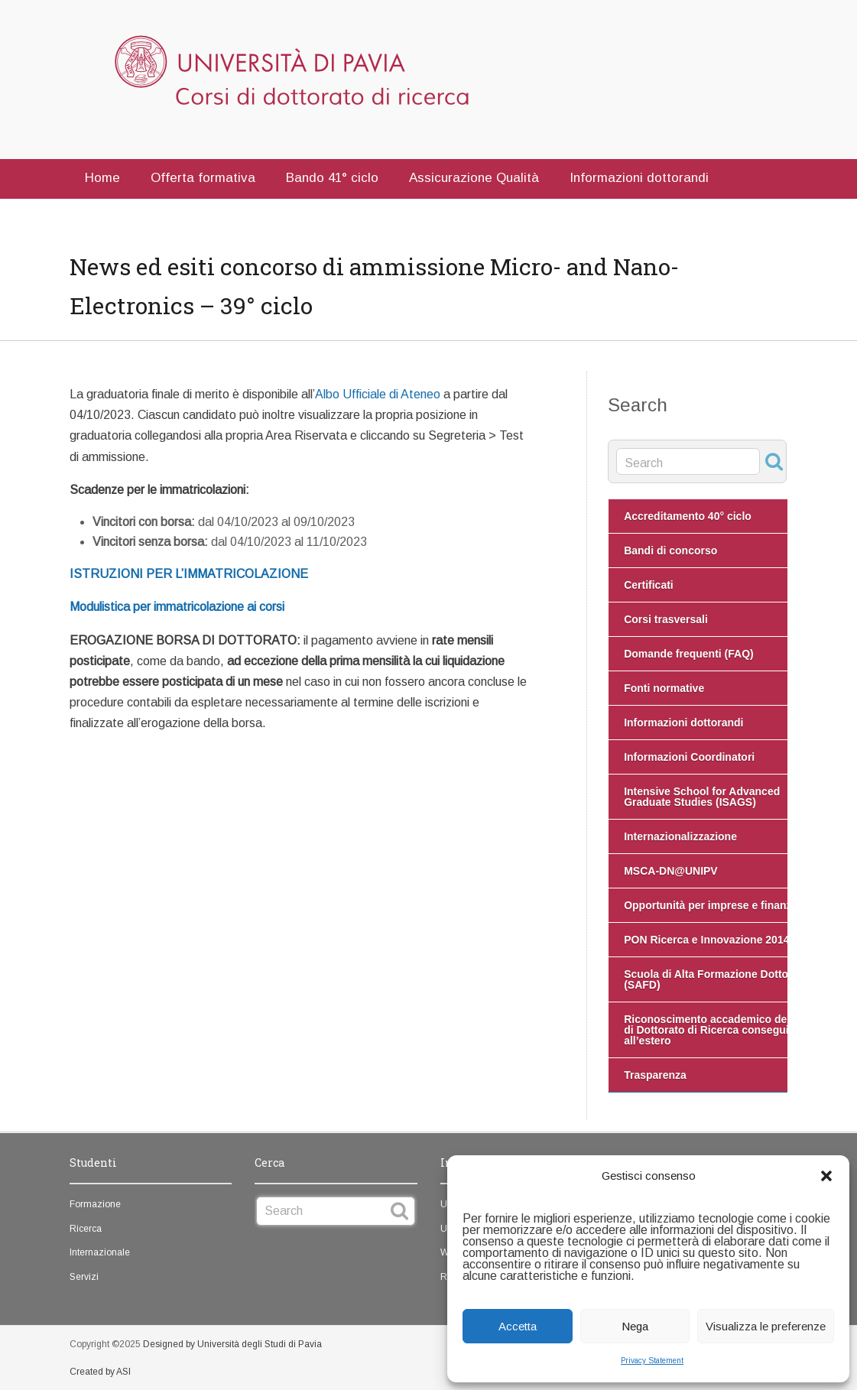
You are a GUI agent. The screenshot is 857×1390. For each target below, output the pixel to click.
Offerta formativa (203, 178)
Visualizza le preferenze (766, 1326)
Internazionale (100, 1252)
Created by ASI (100, 1371)
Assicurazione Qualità (474, 178)
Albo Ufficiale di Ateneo (377, 394)
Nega (635, 1326)
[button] (826, 1176)
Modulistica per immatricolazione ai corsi (177, 606)
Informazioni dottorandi (639, 178)
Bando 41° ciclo (332, 178)
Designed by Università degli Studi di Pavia (232, 1344)
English (185, 213)
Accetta (517, 1326)
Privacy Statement (652, 1360)
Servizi (84, 1276)
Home (102, 178)
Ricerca (86, 1228)
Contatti (109, 213)
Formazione (95, 1204)
